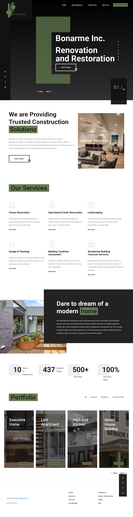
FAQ (99, 503)
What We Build (77, 5)
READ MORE (12, 229)
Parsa (15, 503)
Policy (100, 500)
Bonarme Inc (24, 498)
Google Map (73, 503)
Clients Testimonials (105, 496)
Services (72, 500)
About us (105, 5)
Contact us (92, 5)
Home (64, 5)
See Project (66, 67)
